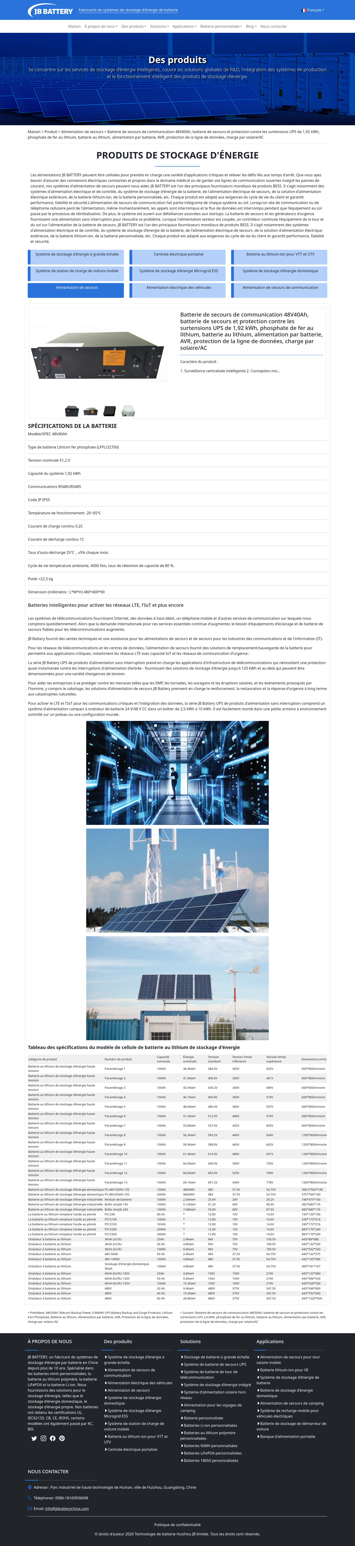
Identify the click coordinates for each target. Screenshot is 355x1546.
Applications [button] (183, 26)
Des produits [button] (132, 26)
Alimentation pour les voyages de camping (211, 1408)
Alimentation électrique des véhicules (178, 287)
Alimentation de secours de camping (290, 1403)
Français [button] (311, 9)
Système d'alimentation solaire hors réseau (213, 1395)
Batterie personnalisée (201, 1418)
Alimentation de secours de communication (280, 287)
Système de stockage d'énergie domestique (280, 270)
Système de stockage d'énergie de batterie (288, 1380)
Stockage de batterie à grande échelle (214, 1357)
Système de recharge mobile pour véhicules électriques (288, 1413)
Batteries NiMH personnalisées (209, 1445)
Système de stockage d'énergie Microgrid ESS (179, 270)
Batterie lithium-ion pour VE (282, 1369)
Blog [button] (250, 26)
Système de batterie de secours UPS (213, 1364)
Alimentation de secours (77, 287)
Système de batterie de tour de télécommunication (209, 1374)
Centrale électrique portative (179, 254)
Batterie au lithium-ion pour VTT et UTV (280, 254)
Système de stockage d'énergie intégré (215, 1384)
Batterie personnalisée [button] (219, 26)
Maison (74, 26)
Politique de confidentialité (177, 1524)
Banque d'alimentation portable (286, 1436)
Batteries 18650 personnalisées (209, 1460)
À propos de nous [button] (100, 26)
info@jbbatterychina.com (67, 1508)
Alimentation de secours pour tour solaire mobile (288, 1359)
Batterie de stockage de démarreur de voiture (291, 1426)
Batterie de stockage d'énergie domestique (285, 1393)
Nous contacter (273, 26)
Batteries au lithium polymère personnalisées (208, 1435)
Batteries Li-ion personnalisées (208, 1425)
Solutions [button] (158, 26)
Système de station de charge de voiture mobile (77, 270)
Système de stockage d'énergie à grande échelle (77, 254)
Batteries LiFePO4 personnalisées (211, 1453)
